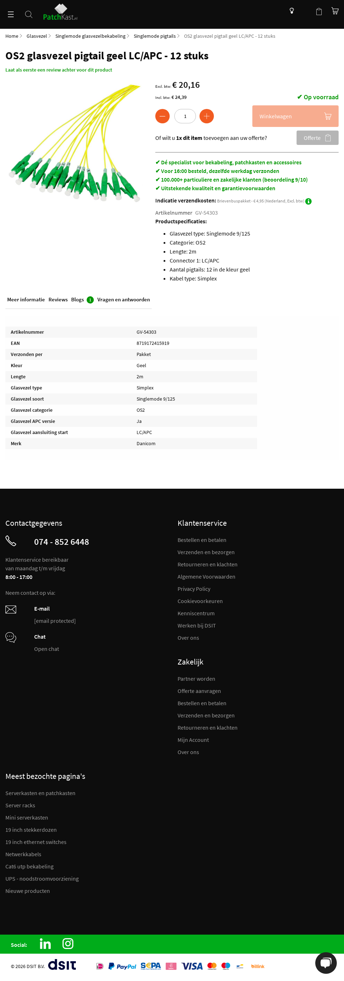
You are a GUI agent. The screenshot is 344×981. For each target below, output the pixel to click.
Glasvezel (37, 36)
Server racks (20, 805)
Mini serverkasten (26, 817)
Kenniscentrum (290, 10)
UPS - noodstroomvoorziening (42, 878)
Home (11, 36)
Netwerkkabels (23, 854)
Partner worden (196, 678)
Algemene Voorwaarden (206, 576)
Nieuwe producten (27, 890)
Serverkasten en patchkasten (40, 793)
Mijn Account (193, 739)
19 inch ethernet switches (35, 841)
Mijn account (304, 11)
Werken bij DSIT (197, 625)
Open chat (46, 648)
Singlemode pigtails (155, 36)
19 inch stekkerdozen (31, 829)
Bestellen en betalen (202, 539)
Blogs (82, 300)
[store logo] (63, 10)
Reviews (58, 299)
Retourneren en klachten (208, 564)
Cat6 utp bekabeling (29, 866)
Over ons (188, 637)
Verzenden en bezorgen (206, 552)
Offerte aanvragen (199, 690)
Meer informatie (26, 299)
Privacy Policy (194, 588)
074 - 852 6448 (61, 541)
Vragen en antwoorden (123, 299)
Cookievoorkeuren (200, 600)
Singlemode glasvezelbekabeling (90, 36)
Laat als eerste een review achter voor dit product (58, 70)
